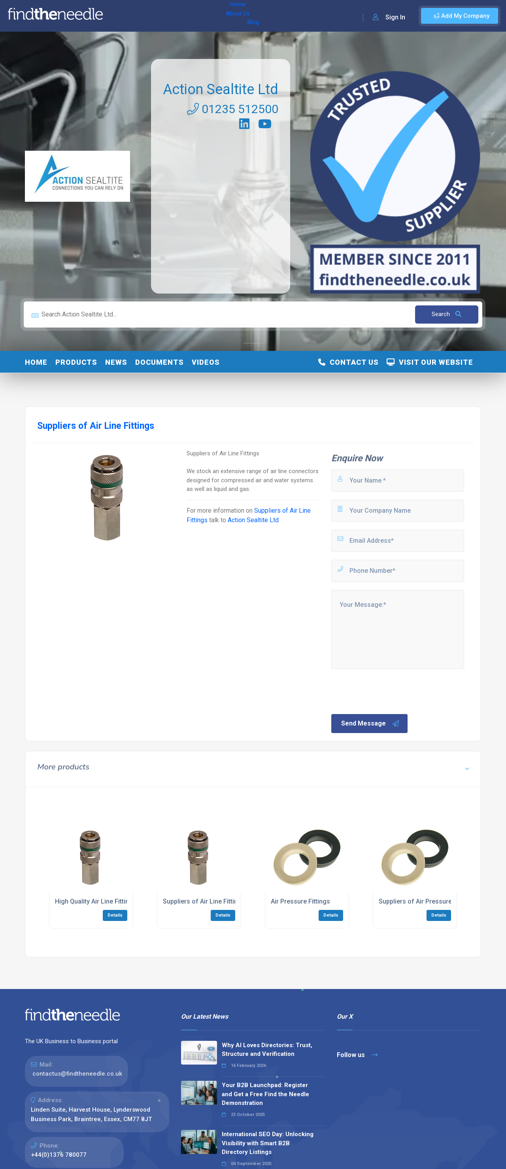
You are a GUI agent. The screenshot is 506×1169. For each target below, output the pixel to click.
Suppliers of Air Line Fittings (204, 901)
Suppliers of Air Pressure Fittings (427, 901)
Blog (177, 15)
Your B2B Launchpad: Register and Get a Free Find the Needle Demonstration (265, 1094)
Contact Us (348, 362)
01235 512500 (232, 109)
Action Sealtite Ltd (220, 89)
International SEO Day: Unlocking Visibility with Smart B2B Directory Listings (267, 1143)
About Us (149, 15)
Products (76, 362)
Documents (159, 362)
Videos (206, 362)
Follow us (357, 1055)
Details (115, 915)
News (116, 362)
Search (446, 314)
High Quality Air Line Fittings (95, 901)
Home (119, 15)
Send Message (370, 724)
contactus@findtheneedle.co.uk (77, 1073)
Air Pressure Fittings (300, 901)
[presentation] (390, 690)
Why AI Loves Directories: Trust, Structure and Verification (267, 1050)
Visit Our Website (430, 362)
